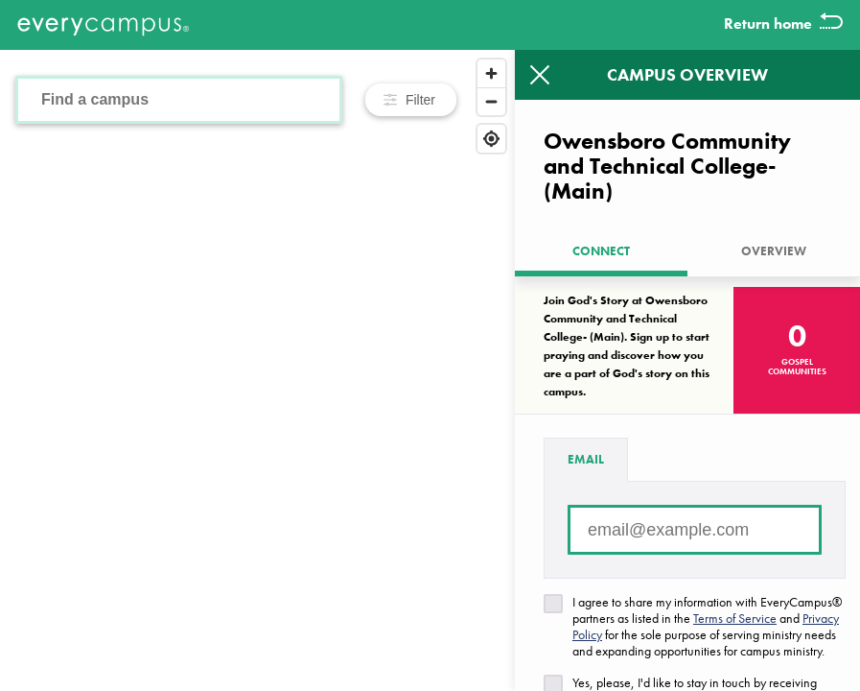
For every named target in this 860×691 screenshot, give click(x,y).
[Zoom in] (491, 73)
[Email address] (695, 530)
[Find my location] (491, 139)
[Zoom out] (491, 101)
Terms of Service (735, 618)
